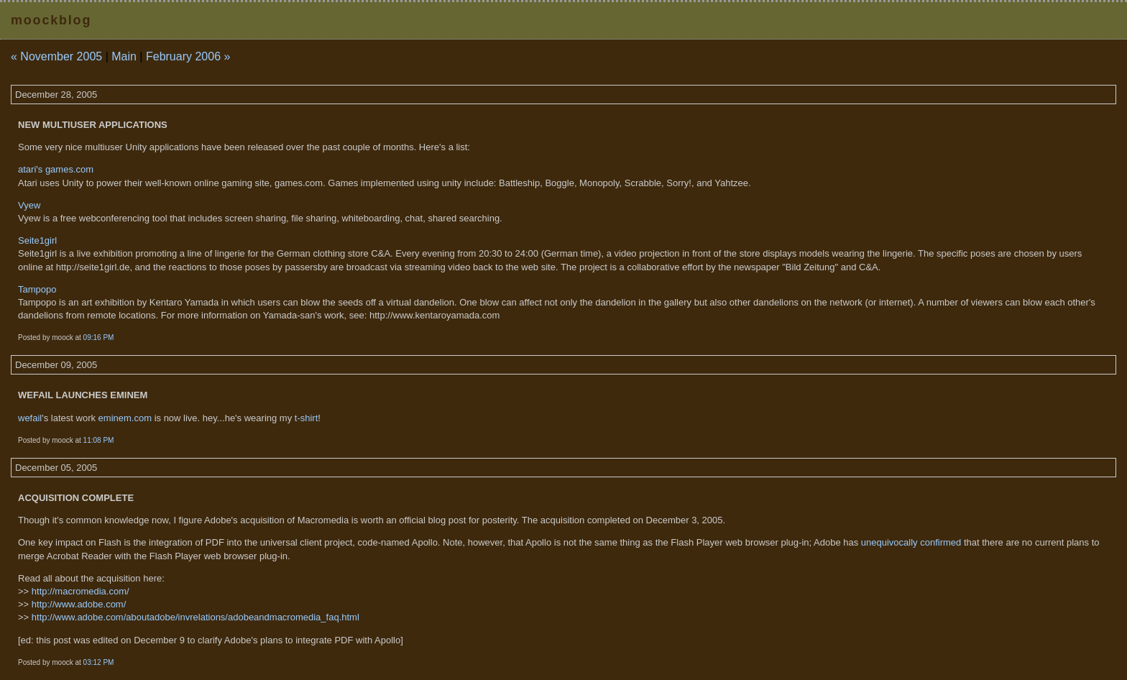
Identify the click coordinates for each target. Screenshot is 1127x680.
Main (124, 56)
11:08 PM (98, 440)
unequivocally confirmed (911, 542)
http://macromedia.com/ (80, 591)
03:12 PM (98, 662)
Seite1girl (37, 240)
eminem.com (125, 418)
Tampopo (37, 289)
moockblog (51, 20)
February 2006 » (188, 56)
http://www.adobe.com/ (79, 604)
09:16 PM (98, 337)
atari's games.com (55, 169)
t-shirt (306, 418)
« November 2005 (56, 56)
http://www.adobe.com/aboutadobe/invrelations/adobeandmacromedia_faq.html (195, 617)
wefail (30, 418)
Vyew (29, 205)
